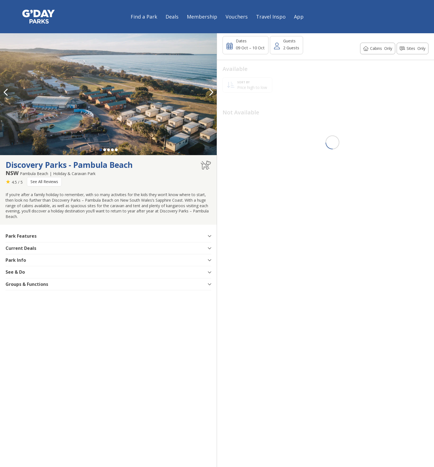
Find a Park (144, 16)
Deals (172, 16)
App (299, 16)
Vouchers (237, 16)
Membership (202, 16)
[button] (211, 92)
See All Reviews (44, 181)
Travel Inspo (271, 16)
